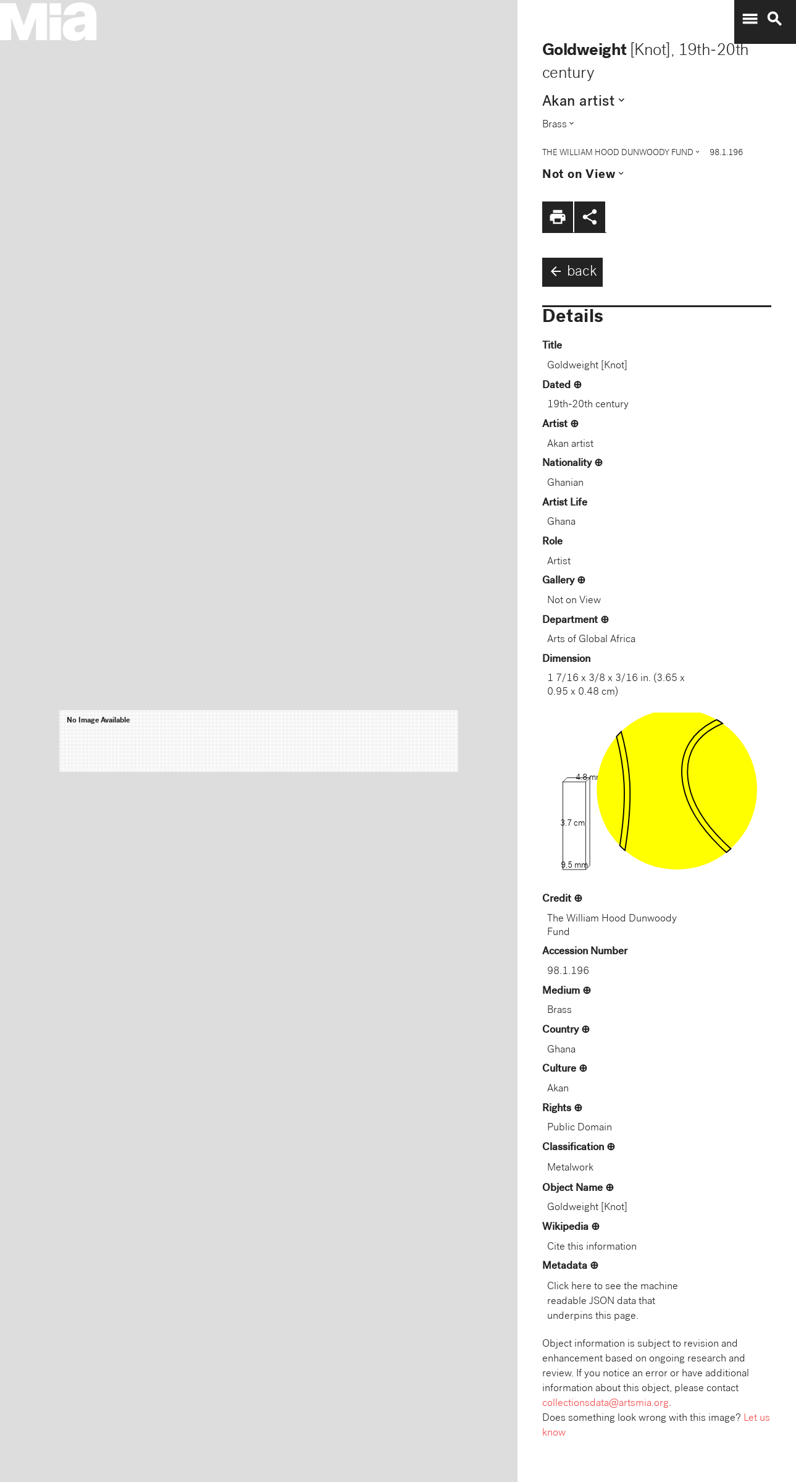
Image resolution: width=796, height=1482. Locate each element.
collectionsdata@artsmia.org (605, 1404)
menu (749, 19)
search (774, 19)
